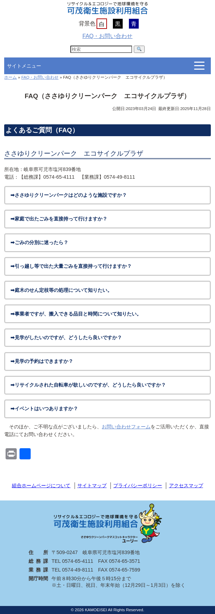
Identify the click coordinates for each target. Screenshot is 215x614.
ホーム (10, 77)
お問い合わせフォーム (126, 426)
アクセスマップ (186, 485)
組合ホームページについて (41, 485)
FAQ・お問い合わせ (107, 36)
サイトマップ (92, 485)
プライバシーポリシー (137, 485)
